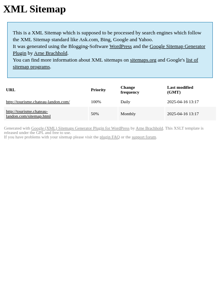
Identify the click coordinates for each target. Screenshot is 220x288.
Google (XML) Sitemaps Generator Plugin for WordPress (80, 128)
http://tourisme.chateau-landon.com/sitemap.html (28, 113)
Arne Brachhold (50, 53)
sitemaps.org (143, 60)
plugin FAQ (110, 137)
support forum (144, 137)
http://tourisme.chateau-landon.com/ (38, 101)
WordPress (121, 46)
